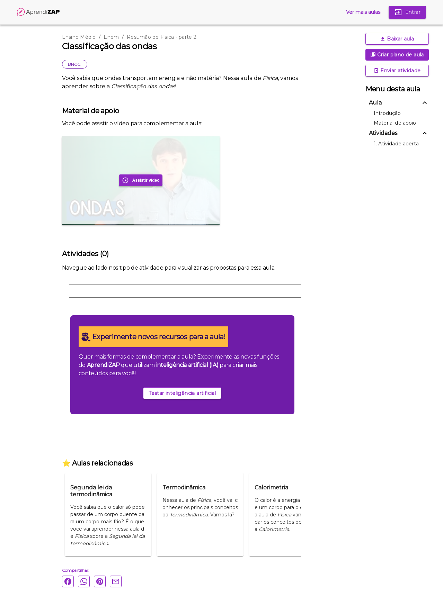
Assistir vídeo (141, 180)
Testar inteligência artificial (182, 393)
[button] (397, 102)
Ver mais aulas (363, 12)
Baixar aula (397, 38)
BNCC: (74, 64)
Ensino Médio (79, 37)
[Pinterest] (102, 581)
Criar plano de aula (397, 54)
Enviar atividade (397, 70)
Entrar (407, 12)
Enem (111, 37)
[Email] (118, 581)
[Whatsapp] (86, 581)
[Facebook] (70, 581)
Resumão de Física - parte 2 (161, 37)
